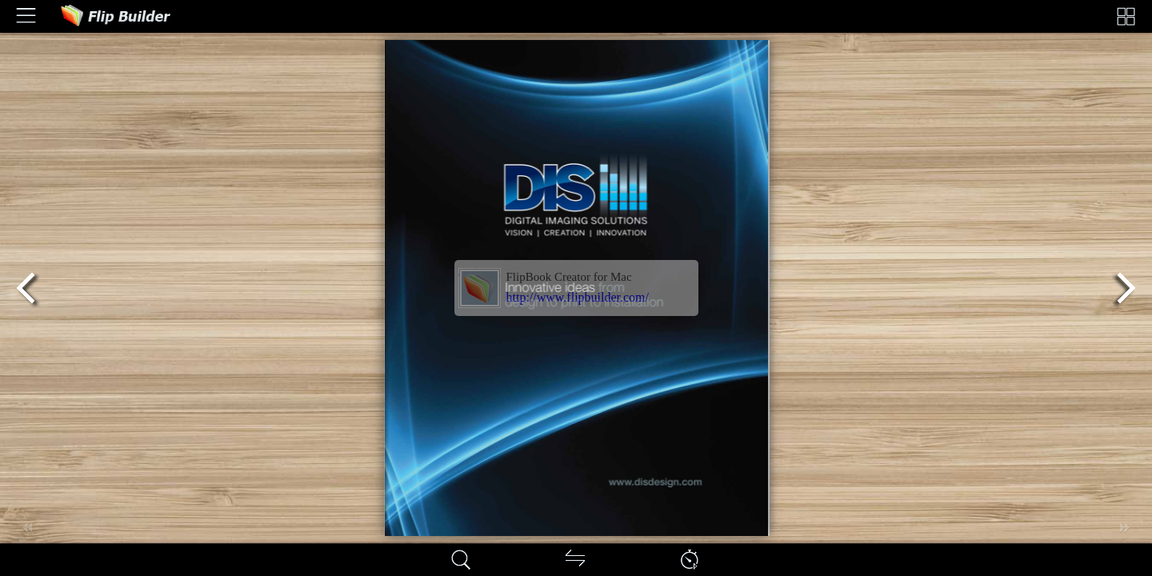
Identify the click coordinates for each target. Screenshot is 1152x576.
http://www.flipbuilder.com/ (578, 297)
